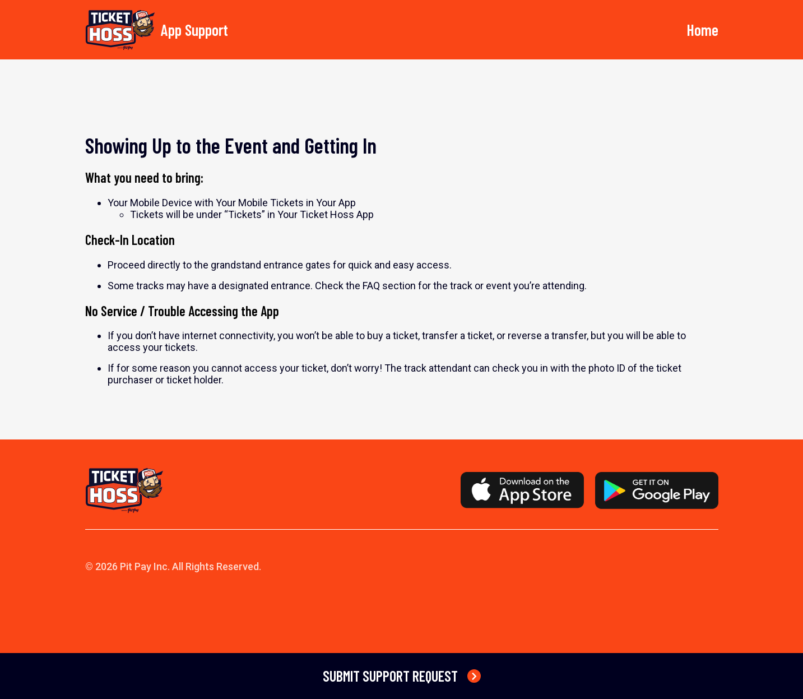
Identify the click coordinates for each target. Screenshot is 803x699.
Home (702, 29)
